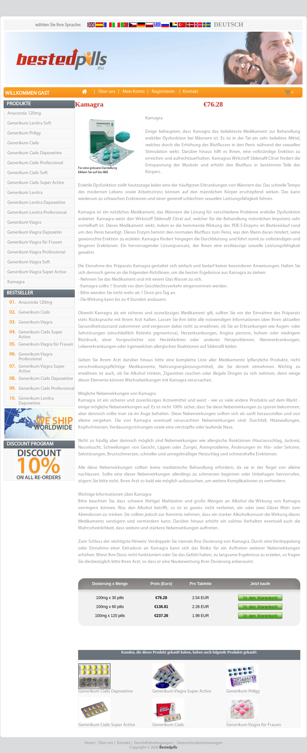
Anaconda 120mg (24, 113)
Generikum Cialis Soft (27, 173)
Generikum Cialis (23, 143)
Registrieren (163, 91)
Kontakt (123, 743)
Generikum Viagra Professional (36, 252)
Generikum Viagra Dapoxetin (34, 232)
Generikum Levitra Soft (29, 123)
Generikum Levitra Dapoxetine (36, 202)
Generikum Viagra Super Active (36, 272)
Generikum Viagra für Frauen (34, 242)
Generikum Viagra (24, 222)
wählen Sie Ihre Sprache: (58, 25)
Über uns (105, 743)
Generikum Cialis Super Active (35, 182)
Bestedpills (168, 747)
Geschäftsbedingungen (153, 743)
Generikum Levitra (25, 192)
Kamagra (16, 282)
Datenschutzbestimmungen (199, 743)
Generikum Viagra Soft (28, 262)
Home (89, 743)
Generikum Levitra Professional (37, 212)
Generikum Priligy (24, 133)
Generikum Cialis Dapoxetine (34, 153)
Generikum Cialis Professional (35, 163)
